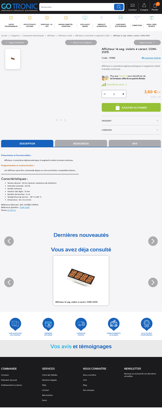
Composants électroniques (33, 36)
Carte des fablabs (49, 376)
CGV (85, 381)
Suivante (147, 43)
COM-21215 (25, 208)
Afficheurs (51, 36)
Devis (44, 401)
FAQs (44, 386)
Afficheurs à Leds (65, 36)
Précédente (15, 43)
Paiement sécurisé (9, 381)
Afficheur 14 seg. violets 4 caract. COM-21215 (76, 302)
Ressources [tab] (81, 144)
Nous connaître (89, 376)
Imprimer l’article (151, 58)
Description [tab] (27, 144)
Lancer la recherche (119, 7)
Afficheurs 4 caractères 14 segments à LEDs (92, 36)
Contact (45, 391)
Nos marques (88, 391)
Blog (85, 386)
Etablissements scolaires (11, 386)
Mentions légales (49, 381)
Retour (81, 43)
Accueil (4, 36)
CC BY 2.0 (11, 210)
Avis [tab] (134, 144)
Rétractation (47, 396)
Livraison (5, 376)
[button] (104, 94)
